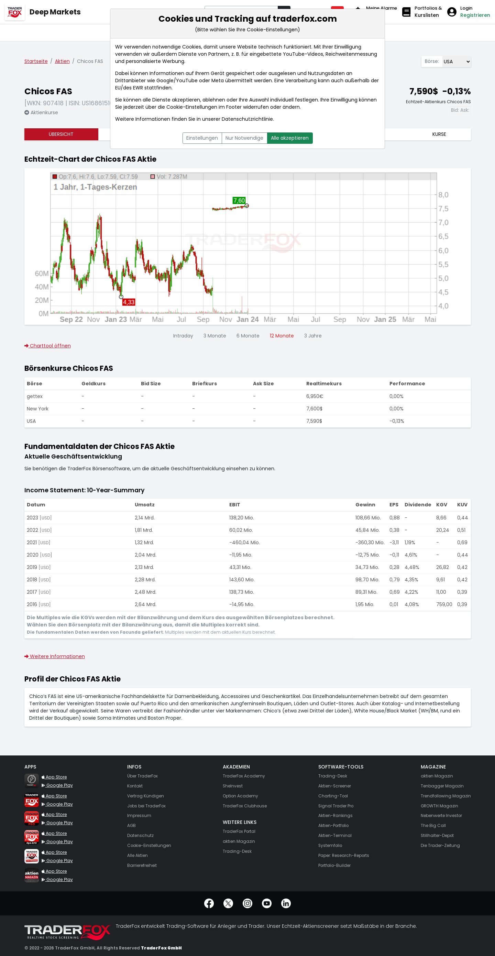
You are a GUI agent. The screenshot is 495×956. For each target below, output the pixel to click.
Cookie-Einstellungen (191, 107)
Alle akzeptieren (290, 138)
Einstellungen (202, 138)
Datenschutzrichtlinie (247, 119)
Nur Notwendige (244, 138)
